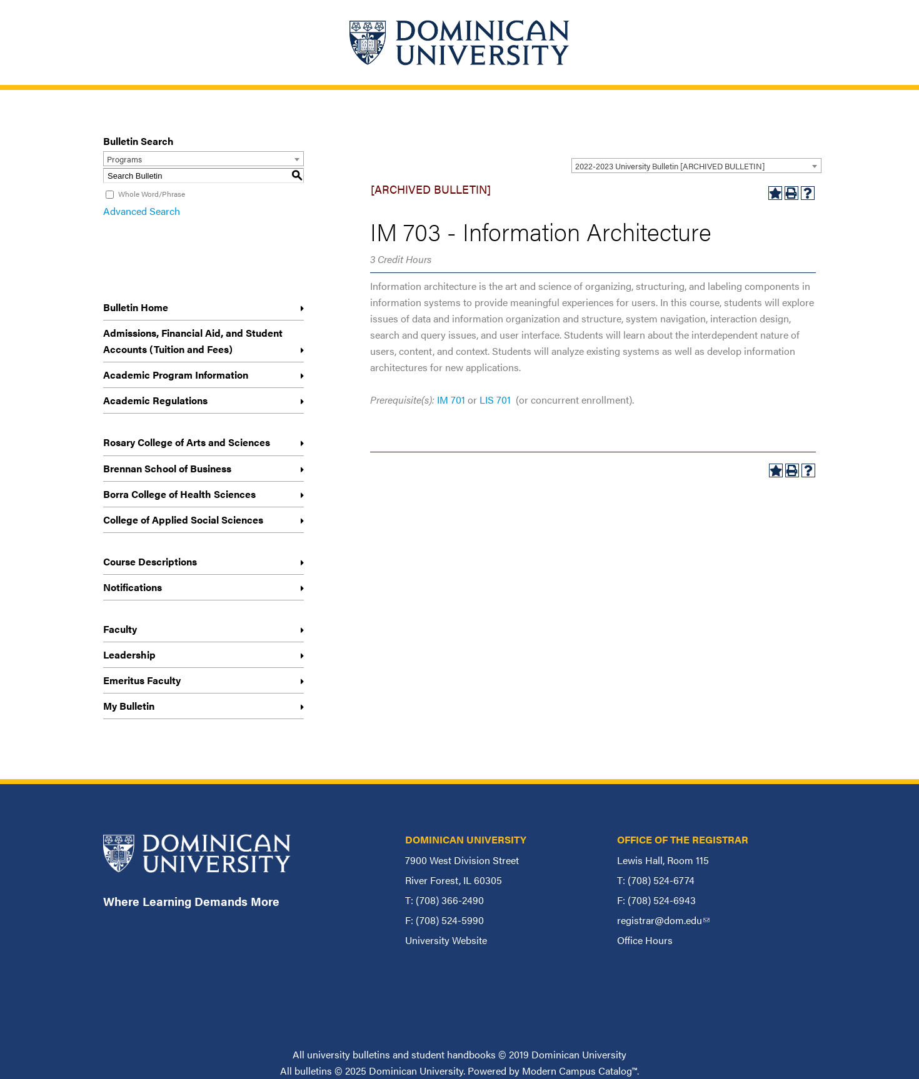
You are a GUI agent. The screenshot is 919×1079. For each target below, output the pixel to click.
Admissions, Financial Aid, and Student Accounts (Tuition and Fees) (193, 341)
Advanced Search (141, 211)
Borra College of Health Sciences (179, 494)
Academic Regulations (155, 400)
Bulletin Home (135, 307)
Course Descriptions (150, 561)
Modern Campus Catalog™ (579, 1070)
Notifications (132, 587)
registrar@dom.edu (663, 920)
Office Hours (645, 940)
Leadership (129, 654)
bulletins (313, 1070)
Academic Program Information (175, 374)
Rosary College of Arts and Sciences (186, 442)
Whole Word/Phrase (151, 193)
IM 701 (451, 399)
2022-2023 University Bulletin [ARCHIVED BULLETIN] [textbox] (670, 166)
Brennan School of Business (167, 468)
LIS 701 (495, 399)
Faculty (120, 629)
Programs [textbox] (124, 159)
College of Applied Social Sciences (183, 519)
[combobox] (696, 165)
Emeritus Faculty (142, 680)
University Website (446, 940)
